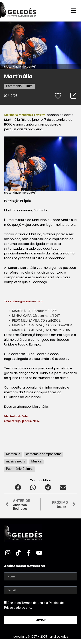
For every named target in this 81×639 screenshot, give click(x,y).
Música (36, 461)
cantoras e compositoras (44, 454)
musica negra (15, 461)
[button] (18, 487)
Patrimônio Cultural (19, 86)
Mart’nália (13, 454)
